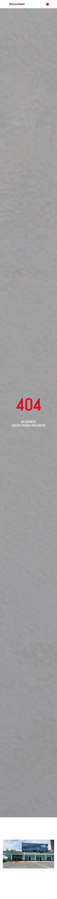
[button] (47, 4)
